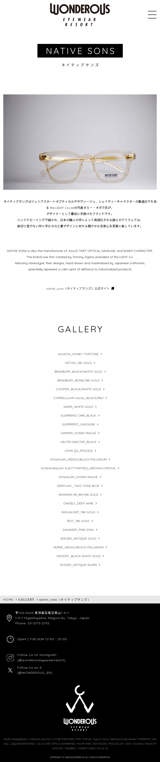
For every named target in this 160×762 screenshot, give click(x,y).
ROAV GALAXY (116, 743)
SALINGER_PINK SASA (78, 530)
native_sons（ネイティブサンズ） (65, 599)
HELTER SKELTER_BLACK (78, 442)
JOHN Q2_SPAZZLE (78, 451)
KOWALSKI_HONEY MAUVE (78, 477)
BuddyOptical (19, 739)
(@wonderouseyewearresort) (41, 660)
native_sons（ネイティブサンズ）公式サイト (78, 289)
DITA (78, 739)
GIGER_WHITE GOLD (78, 407)
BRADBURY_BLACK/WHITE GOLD (78, 372)
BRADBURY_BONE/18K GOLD (78, 380)
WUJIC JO (102, 748)
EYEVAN (87, 739)
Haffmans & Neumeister (123, 739)
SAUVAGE (138, 743)
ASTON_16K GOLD (78, 363)
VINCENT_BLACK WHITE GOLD (78, 556)
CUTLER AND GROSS (63, 739)
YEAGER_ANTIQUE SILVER (78, 565)
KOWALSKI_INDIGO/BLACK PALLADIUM (78, 459)
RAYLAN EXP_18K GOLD (78, 512)
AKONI (7, 739)
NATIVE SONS (100, 743)
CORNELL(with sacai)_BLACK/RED (78, 398)
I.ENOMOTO (144, 739)
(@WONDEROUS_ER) (34, 673)
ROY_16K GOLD (78, 521)
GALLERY (26, 599)
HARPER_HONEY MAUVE (78, 433)
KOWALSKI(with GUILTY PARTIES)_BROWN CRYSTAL (78, 468)
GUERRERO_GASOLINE (78, 424)
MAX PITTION (84, 743)
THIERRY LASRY (86, 748)
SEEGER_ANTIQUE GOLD (78, 538)
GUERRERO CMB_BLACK (78, 415)
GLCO (105, 739)
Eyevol (97, 739)
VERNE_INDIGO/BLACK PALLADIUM (78, 547)
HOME (8, 599)
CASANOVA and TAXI (39, 739)
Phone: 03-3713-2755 (32, 623)
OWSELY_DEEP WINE (78, 503)
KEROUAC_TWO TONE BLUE (78, 486)
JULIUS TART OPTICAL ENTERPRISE (56, 743)
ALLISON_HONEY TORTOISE (78, 354)
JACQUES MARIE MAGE (22, 743)
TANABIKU (70, 748)
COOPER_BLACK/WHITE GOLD (78, 389)
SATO (128, 743)
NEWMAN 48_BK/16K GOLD (78, 495)
